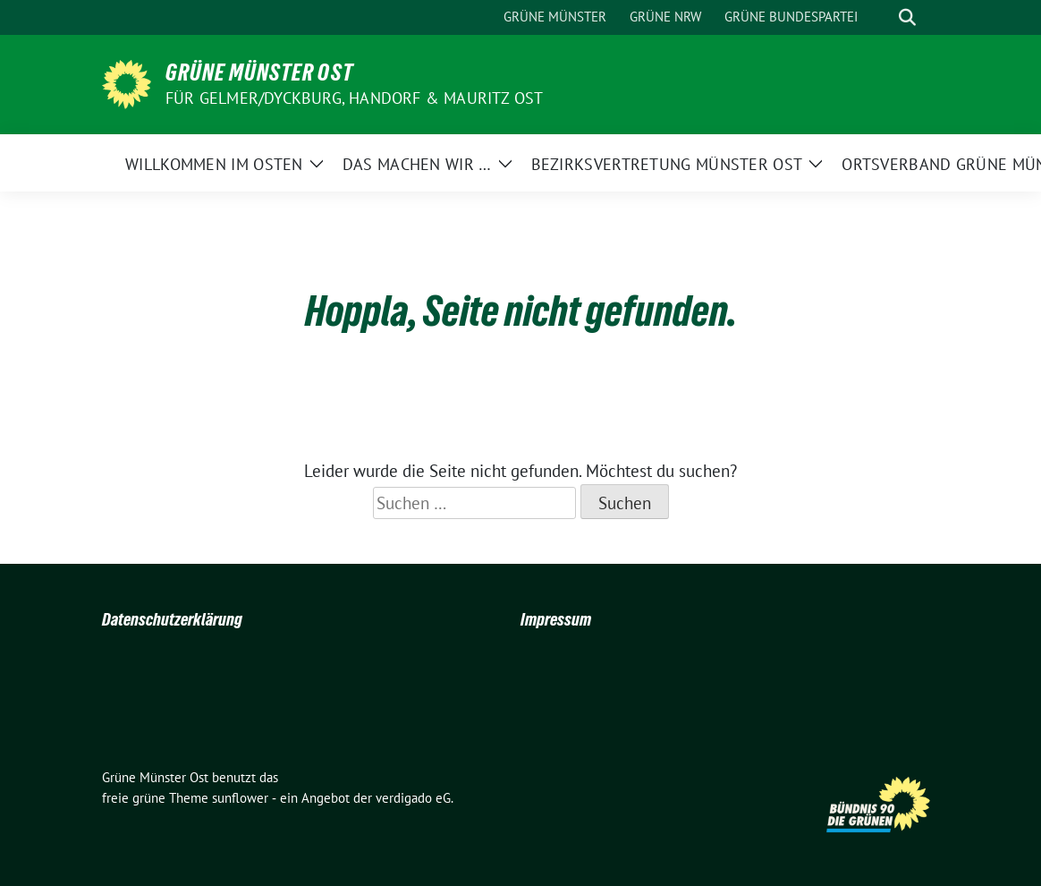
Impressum (555, 619)
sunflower (240, 797)
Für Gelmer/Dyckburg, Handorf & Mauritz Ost (354, 98)
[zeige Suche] (907, 17)
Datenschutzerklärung (172, 619)
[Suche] (882, 17)
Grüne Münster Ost (259, 72)
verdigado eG (413, 797)
